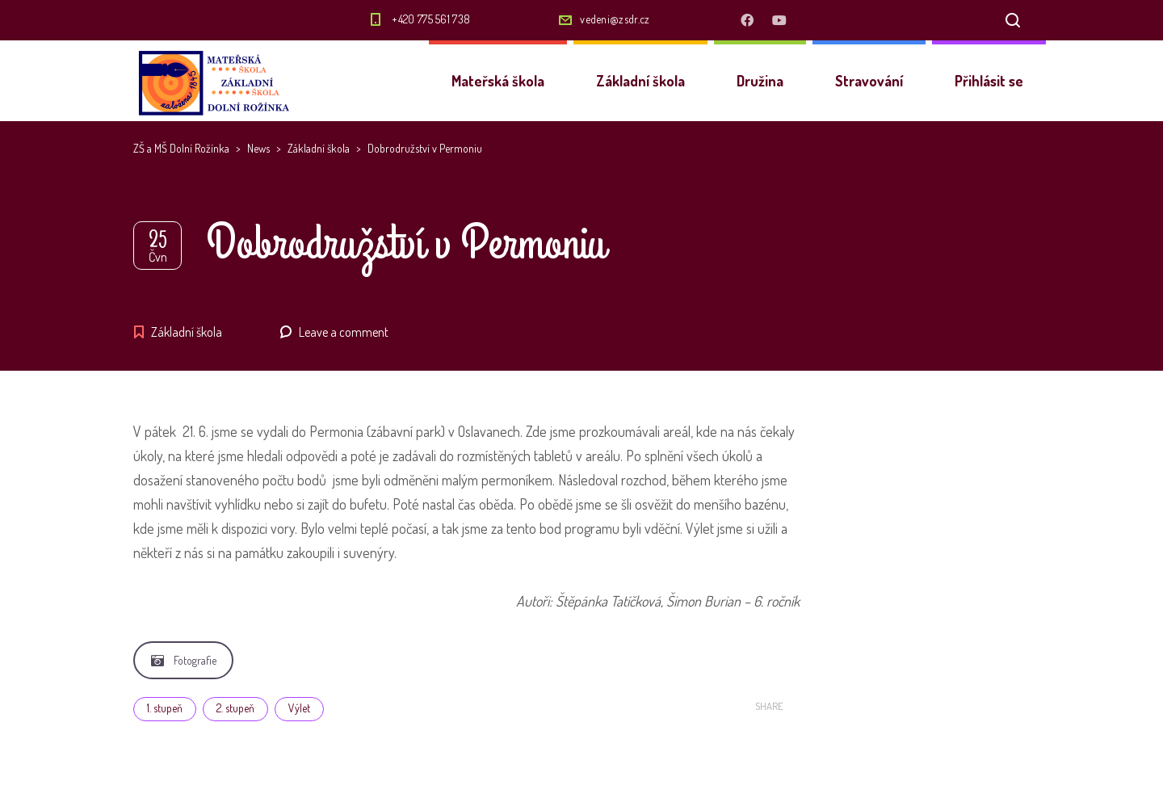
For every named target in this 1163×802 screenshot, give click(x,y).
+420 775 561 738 (431, 19)
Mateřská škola (497, 81)
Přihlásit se (989, 81)
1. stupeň (165, 708)
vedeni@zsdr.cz (614, 19)
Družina (760, 81)
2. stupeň (235, 708)
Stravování (869, 81)
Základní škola (640, 81)
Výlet (299, 708)
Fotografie (183, 660)
